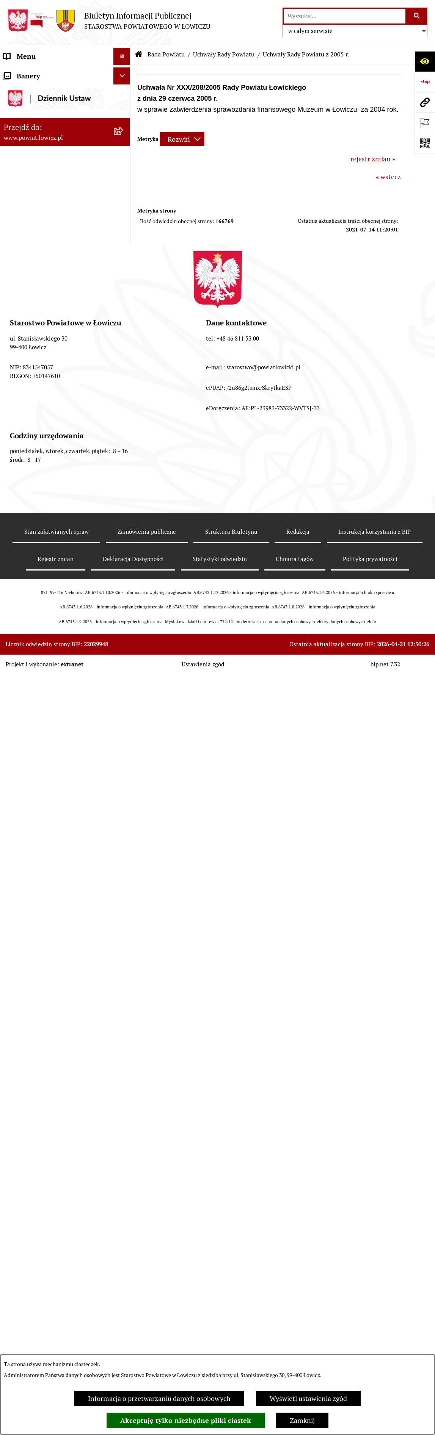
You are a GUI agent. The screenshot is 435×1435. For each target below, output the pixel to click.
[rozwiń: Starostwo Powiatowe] (123, 1266)
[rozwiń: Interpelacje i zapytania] (123, 1216)
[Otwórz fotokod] (425, 143)
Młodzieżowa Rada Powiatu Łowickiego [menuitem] (44, 1243)
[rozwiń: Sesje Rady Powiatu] (123, 346)
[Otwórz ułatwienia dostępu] (425, 61)
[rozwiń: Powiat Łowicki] (123, 117)
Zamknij (302, 1420)
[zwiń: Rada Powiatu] (123, 236)
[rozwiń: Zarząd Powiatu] (123, 134)
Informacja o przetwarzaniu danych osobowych (159, 1398)
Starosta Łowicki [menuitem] (28, 151)
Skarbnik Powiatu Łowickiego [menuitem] (47, 219)
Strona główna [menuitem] (25, 73)
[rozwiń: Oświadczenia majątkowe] (123, 1351)
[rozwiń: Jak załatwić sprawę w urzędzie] (123, 1300)
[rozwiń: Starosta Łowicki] (123, 151)
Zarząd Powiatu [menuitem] (26, 134)
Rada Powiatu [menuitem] (23, 236)
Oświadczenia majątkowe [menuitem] (41, 1351)
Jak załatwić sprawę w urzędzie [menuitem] (49, 1300)
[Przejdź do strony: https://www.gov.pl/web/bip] (425, 82)
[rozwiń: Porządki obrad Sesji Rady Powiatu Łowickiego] (123, 1162)
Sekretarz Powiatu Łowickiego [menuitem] (48, 202)
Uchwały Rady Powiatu (223, 54)
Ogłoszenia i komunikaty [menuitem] (40, 1334)
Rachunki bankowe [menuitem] (31, 1317)
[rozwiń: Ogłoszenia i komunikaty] (123, 1334)
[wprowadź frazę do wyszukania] (345, 16)
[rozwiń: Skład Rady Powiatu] (123, 280)
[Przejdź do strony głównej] (109, 21)
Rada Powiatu (166, 54)
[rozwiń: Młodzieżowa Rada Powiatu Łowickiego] (123, 1238)
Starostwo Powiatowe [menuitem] (35, 1265)
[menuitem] (65, 95)
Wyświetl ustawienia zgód (308, 1398)
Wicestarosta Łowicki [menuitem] (35, 168)
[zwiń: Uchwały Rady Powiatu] (123, 368)
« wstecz (388, 176)
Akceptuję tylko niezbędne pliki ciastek (185, 1420)
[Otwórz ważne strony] (425, 123)
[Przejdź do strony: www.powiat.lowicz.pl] (425, 102)
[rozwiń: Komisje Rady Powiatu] (123, 324)
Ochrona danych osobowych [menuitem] (46, 1283)
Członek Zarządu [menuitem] (29, 185)
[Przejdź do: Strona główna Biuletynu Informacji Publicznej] (139, 54)
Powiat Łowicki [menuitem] (25, 117)
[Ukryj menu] (121, 56)
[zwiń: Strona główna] (123, 73)
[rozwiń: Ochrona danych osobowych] (123, 1283)
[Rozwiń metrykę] (182, 139)
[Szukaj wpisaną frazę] (417, 16)
